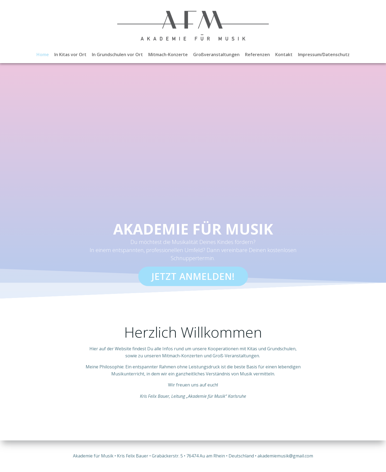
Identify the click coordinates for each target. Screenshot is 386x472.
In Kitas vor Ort (70, 54)
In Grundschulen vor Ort (117, 54)
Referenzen (257, 54)
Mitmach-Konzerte (168, 54)
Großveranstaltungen (216, 54)
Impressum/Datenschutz (324, 54)
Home (42, 54)
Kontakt (284, 54)
